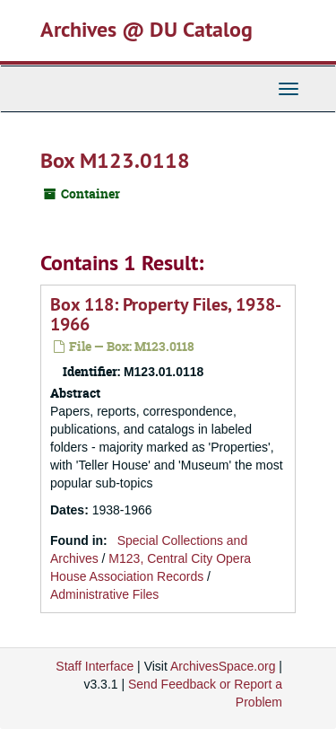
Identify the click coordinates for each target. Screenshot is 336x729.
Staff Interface (95, 666)
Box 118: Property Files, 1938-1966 (165, 314)
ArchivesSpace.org (223, 666)
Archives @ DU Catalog (146, 29)
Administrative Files (104, 594)
